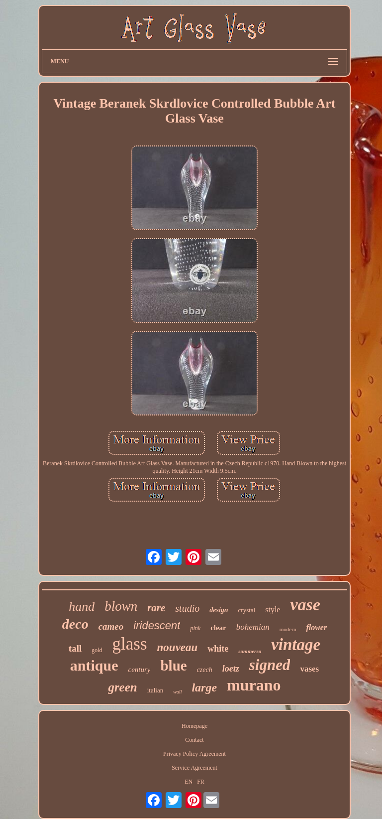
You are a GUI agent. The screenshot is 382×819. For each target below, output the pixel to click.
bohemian (253, 627)
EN (188, 781)
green (122, 687)
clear (218, 628)
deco (75, 624)
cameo (111, 626)
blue (173, 666)
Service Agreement (194, 767)
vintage (295, 645)
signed (269, 665)
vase (305, 604)
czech (204, 670)
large (204, 687)
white (217, 649)
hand (82, 606)
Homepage (194, 725)
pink (195, 628)
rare (156, 608)
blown (120, 606)
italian (155, 690)
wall (177, 691)
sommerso (249, 651)
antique (94, 665)
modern (288, 629)
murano (254, 685)
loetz (230, 669)
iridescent (156, 625)
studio (187, 608)
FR (200, 781)
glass (129, 644)
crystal (247, 610)
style (272, 609)
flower (316, 627)
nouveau (177, 647)
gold (97, 650)
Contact (194, 739)
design (218, 610)
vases (309, 669)
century (139, 670)
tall (75, 648)
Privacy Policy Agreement (194, 753)
